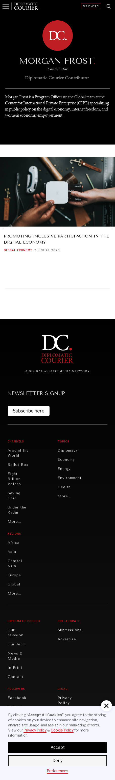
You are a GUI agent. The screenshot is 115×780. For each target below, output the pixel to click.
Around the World (18, 453)
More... (14, 521)
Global (10, 250)
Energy (64, 469)
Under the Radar (17, 510)
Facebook (17, 698)
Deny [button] (57, 760)
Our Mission (16, 632)
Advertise (67, 639)
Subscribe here (28, 410)
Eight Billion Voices (14, 479)
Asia (12, 552)
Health (64, 487)
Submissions (70, 630)
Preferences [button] (57, 771)
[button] (106, 705)
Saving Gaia (14, 495)
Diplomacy (68, 450)
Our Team (17, 644)
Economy (24, 250)
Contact (16, 677)
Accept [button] (58, 747)
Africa (13, 542)
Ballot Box (18, 465)
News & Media (15, 656)
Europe (14, 575)
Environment (70, 478)
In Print (15, 667)
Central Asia (15, 563)
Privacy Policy (65, 700)
